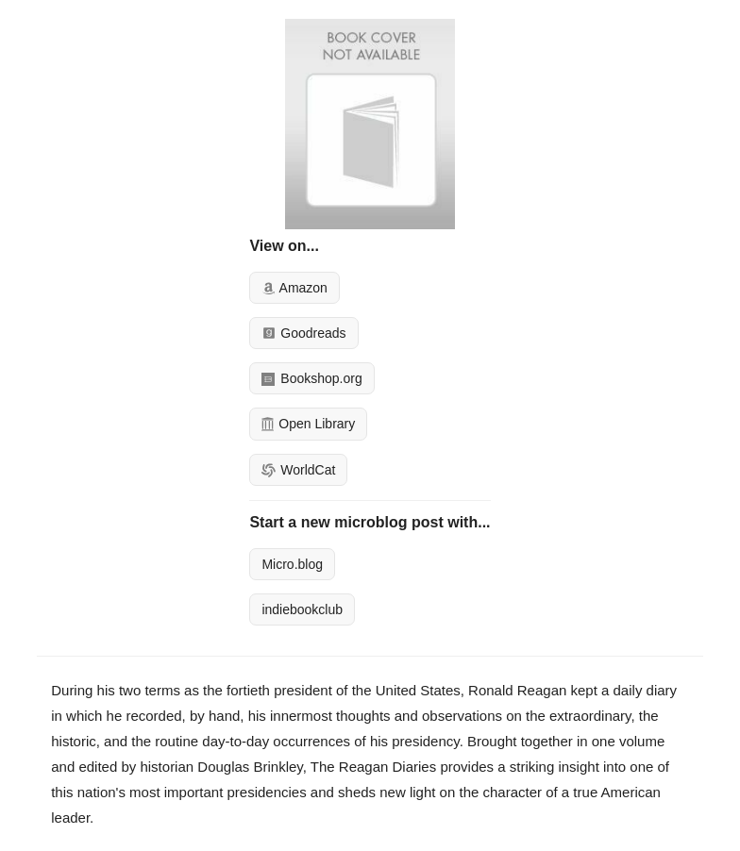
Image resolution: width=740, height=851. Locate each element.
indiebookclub (302, 609)
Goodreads (303, 333)
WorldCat (298, 469)
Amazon (294, 287)
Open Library (308, 423)
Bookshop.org (311, 378)
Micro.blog (292, 564)
